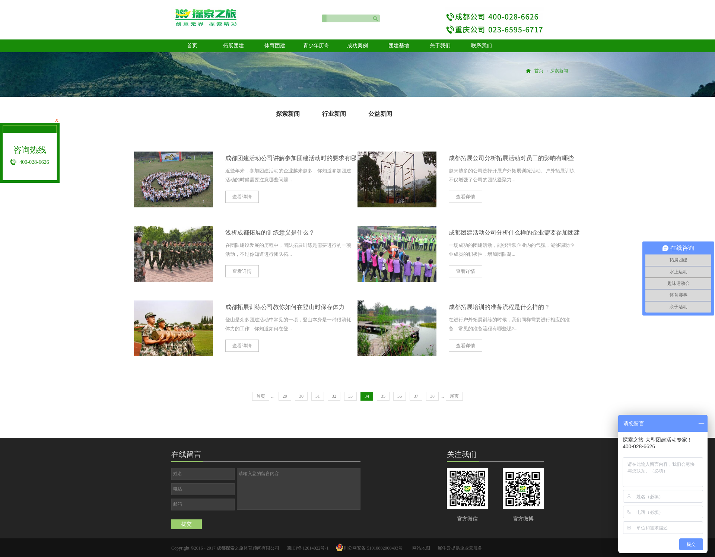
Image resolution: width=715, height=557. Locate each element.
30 (301, 396)
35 (383, 396)
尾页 (454, 396)
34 (367, 396)
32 (334, 396)
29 (285, 396)
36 (399, 396)
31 (317, 396)
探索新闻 (559, 70)
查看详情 (242, 197)
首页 (192, 45)
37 (416, 396)
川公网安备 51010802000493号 (373, 548)
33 (350, 396)
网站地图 (420, 548)
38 (432, 396)
